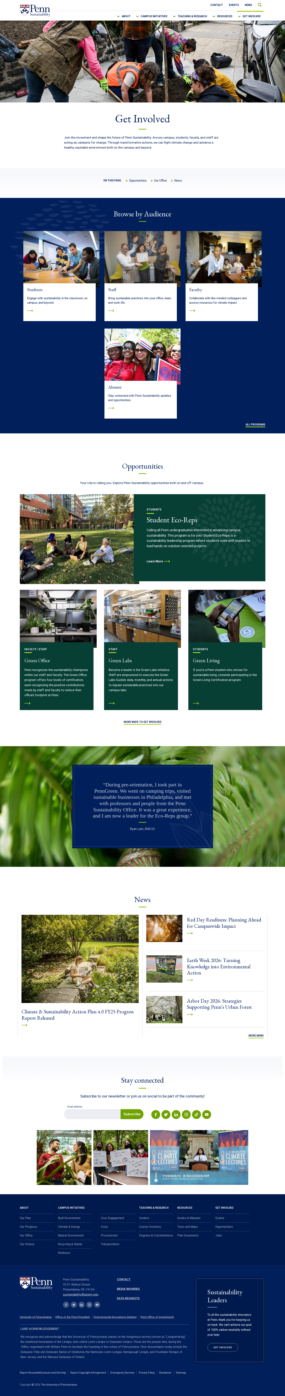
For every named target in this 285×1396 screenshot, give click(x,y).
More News (256, 1035)
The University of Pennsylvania (59, 1384)
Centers (144, 1218)
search (258, 4)
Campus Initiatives (154, 16)
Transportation (110, 1244)
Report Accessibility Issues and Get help (43, 1372)
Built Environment (69, 1218)
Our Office (160, 180)
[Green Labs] (142, 650)
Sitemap (181, 1372)
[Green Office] (58, 650)
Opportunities (138, 180)
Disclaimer (165, 1372)
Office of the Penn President (72, 1317)
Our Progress (28, 1226)
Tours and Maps (187, 1226)
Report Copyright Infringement (88, 1372)
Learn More (155, 561)
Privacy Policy (147, 1372)
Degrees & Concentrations (156, 1235)
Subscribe (132, 1114)
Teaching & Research (192, 16)
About (126, 16)
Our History (27, 1244)
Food (104, 1226)
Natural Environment (71, 1235)
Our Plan (25, 1218)
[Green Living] (226, 650)
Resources (224, 16)
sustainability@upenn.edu (80, 1294)
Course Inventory (150, 1226)
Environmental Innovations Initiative (115, 1317)
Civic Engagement (112, 1218)
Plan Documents (188, 1235)
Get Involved (252, 16)
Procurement (109, 1235)
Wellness (64, 1253)
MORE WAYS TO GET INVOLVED (142, 721)
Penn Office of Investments (157, 1317)
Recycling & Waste (70, 1244)
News (248, 5)
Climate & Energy (69, 1226)
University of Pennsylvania (35, 1317)
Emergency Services (122, 1372)
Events (234, 5)
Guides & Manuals (189, 1218)
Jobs (218, 1235)
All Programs (255, 424)
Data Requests (128, 1298)
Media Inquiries (128, 1289)
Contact (216, 5)
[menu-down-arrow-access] (120, 15)
